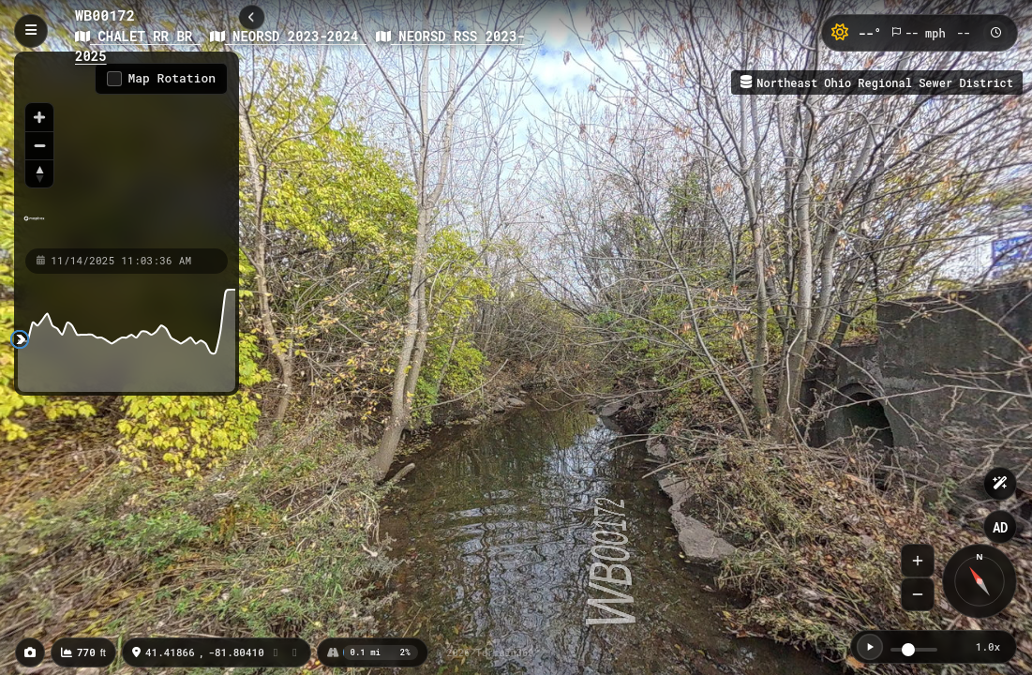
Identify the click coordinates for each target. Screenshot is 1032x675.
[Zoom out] (39, 145)
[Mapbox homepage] (34, 226)
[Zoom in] (39, 117)
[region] (126, 149)
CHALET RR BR (138, 36)
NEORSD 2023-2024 (288, 36)
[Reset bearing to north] (39, 173)
